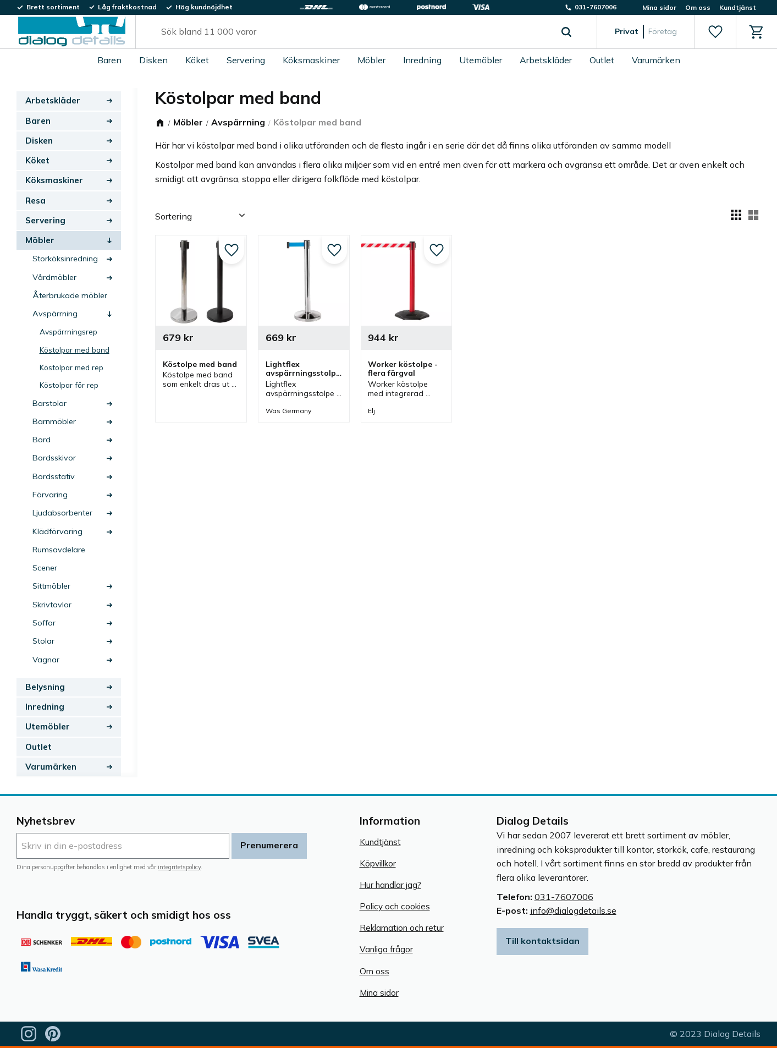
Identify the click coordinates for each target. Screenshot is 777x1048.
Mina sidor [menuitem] (659, 7)
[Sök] (566, 31)
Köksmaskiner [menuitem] (311, 59)
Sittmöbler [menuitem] (51, 586)
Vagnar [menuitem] (45, 660)
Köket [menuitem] (197, 59)
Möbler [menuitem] (371, 59)
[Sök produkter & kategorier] (353, 31)
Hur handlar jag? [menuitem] (390, 885)
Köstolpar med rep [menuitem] (71, 367)
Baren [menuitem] (109, 59)
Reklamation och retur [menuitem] (402, 928)
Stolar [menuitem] (43, 641)
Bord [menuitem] (41, 440)
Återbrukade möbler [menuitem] (69, 295)
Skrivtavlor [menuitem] (51, 605)
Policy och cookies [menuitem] (395, 906)
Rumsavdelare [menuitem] (58, 550)
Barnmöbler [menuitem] (54, 421)
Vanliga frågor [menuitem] (386, 949)
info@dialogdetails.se (573, 910)
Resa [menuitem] (35, 200)
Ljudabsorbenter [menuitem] (62, 513)
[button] (715, 32)
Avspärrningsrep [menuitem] (68, 331)
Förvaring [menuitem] (50, 495)
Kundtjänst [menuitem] (737, 7)
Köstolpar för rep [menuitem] (69, 384)
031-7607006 (563, 896)
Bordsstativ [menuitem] (53, 476)
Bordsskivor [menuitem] (54, 458)
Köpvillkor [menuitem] (378, 863)
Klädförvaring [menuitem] (57, 531)
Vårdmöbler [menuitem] (54, 277)
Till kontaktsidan (542, 940)
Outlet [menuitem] (601, 59)
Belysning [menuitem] (45, 687)
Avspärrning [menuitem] (55, 314)
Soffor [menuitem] (44, 623)
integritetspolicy (179, 867)
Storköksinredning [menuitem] (65, 259)
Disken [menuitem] (153, 59)
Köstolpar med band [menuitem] (74, 349)
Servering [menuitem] (246, 59)
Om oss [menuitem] (697, 7)
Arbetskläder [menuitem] (546, 59)
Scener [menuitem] (44, 568)
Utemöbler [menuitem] (480, 59)
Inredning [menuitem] (422, 59)
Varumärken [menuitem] (656, 59)
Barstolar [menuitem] (49, 403)
